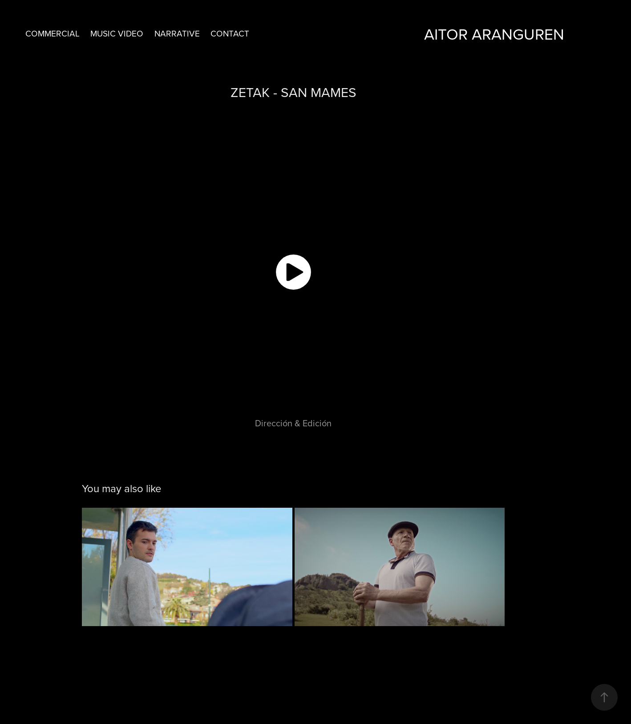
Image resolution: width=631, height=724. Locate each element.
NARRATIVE (177, 33)
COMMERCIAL (52, 33)
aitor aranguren (494, 33)
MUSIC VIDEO (116, 33)
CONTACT (229, 33)
